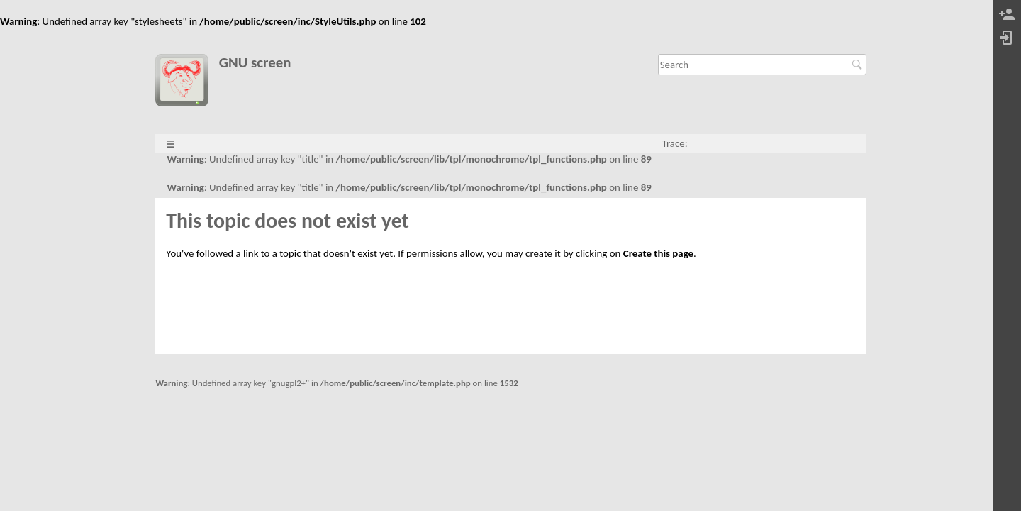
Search (859, 65)
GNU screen (255, 63)
